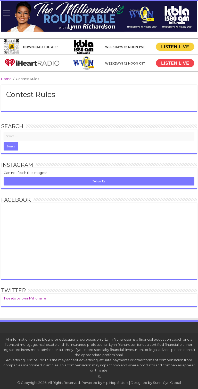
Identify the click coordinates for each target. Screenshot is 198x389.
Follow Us (99, 181)
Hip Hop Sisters (115, 383)
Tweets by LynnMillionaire (25, 298)
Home (6, 79)
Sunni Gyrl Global (167, 383)
